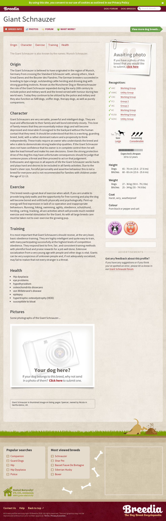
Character (26, 45)
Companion (17, 456)
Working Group (128, 88)
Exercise (40, 45)
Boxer (58, 474)
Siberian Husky (63, 469)
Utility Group (127, 92)
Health (65, 45)
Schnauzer (61, 456)
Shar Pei (59, 460)
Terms (46, 516)
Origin (13, 45)
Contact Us (9, 508)
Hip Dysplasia (18, 469)
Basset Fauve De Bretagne (69, 465)
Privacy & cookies (58, 516)
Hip (12, 465)
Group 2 (125, 101)
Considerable (137, 141)
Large (118, 141)
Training (53, 45)
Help (22, 508)
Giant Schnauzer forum (121, 269)
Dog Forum (111, 8)
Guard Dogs (17, 460)
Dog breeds (128, 8)
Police (13, 474)
